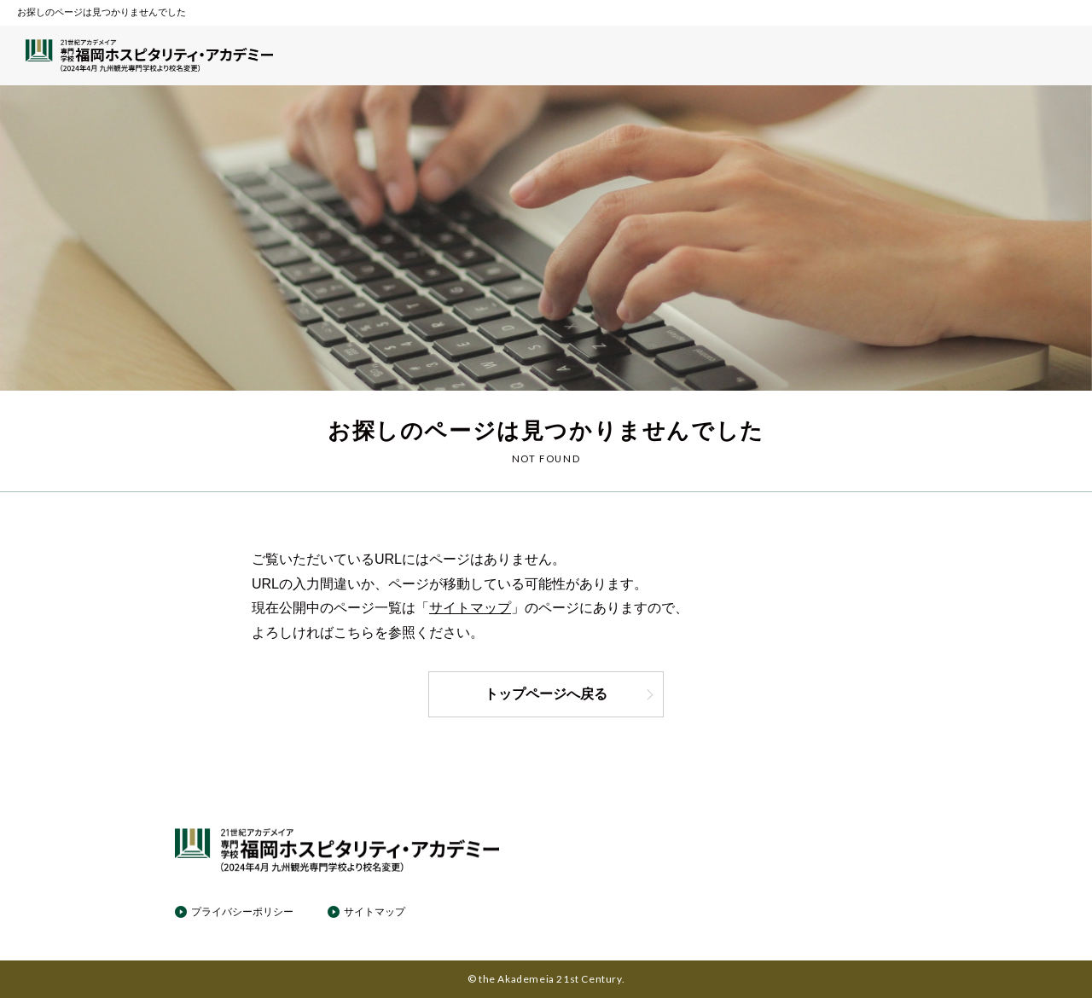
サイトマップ (470, 608)
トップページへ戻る (569, 694)
